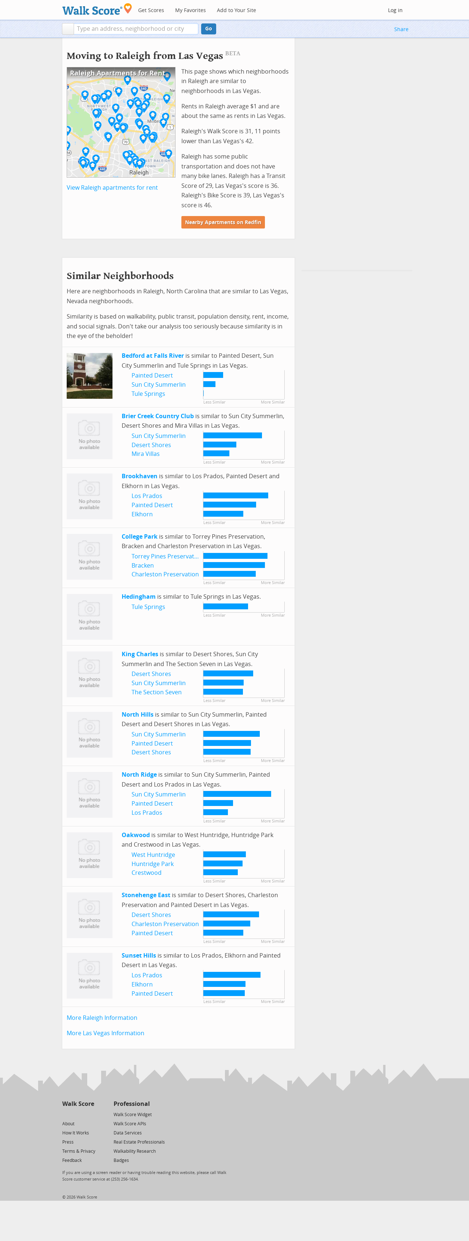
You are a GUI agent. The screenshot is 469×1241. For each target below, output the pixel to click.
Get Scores (151, 10)
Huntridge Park (153, 864)
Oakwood (136, 835)
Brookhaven (140, 476)
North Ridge (139, 774)
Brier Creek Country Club (158, 416)
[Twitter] (66, 1114)
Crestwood (147, 872)
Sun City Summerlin (159, 384)
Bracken (143, 565)
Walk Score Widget (133, 1114)
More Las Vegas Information (105, 1033)
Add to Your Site (236, 10)
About (68, 1123)
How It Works (75, 1133)
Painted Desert (152, 375)
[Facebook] (78, 1114)
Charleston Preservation (165, 574)
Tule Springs (148, 393)
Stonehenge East (146, 895)
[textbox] (136, 29)
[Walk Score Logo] (97, 9)
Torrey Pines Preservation (167, 556)
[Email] (89, 1114)
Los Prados (147, 496)
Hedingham (139, 596)
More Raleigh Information (102, 1017)
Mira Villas (146, 453)
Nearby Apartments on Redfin (223, 222)
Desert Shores (151, 445)
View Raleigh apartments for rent (112, 187)
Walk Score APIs (130, 1123)
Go (208, 29)
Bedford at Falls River (153, 355)
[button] (68, 29)
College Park (140, 536)
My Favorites (190, 10)
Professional (132, 1103)
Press (68, 1142)
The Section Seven (157, 692)
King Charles (140, 654)
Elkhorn (142, 514)
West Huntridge (153, 854)
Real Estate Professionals (139, 1142)
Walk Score (78, 1103)
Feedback (72, 1160)
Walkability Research (135, 1151)
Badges (121, 1160)
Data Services (128, 1133)
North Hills (138, 714)
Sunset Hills (139, 955)
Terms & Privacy (78, 1151)
